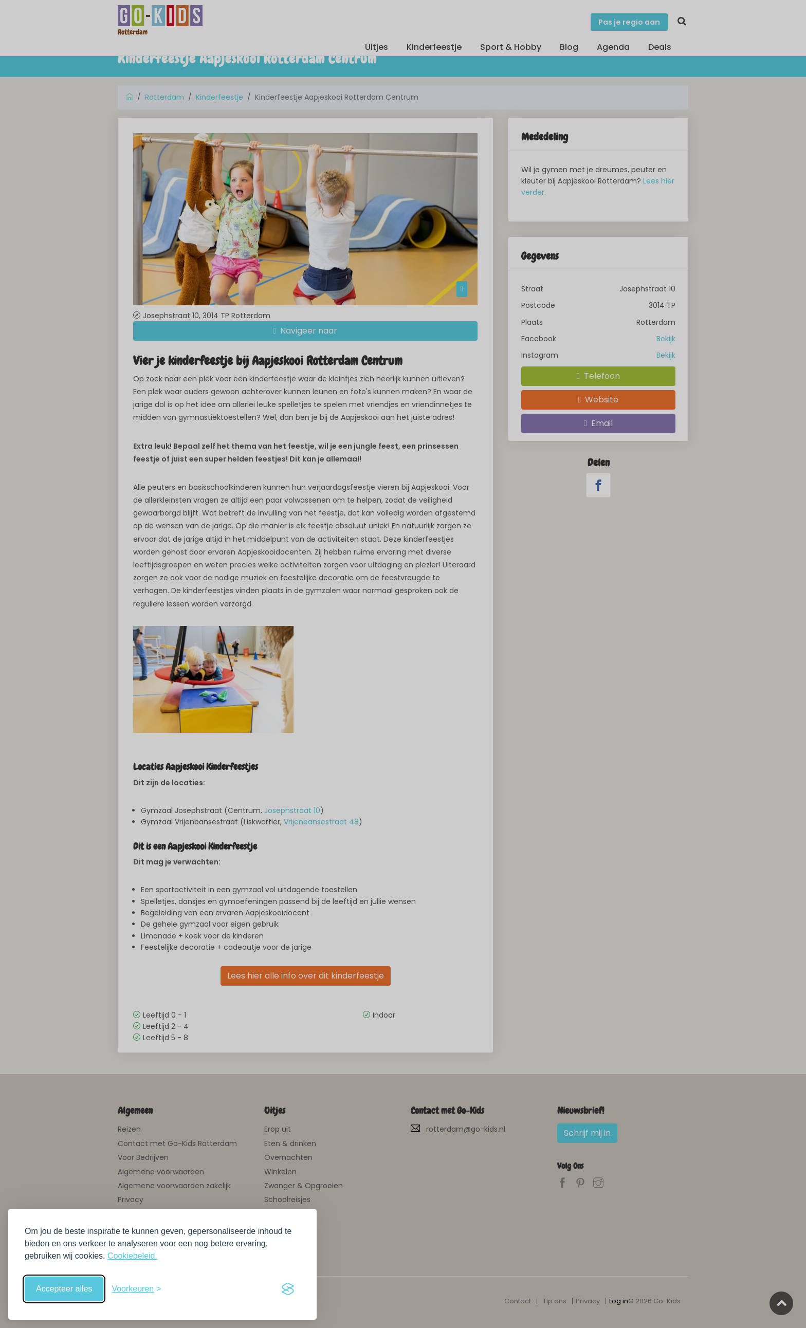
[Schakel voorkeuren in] (136, 1289)
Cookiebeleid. (132, 1255)
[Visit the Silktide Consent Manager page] (288, 1289)
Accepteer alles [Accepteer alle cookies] (64, 1288)
